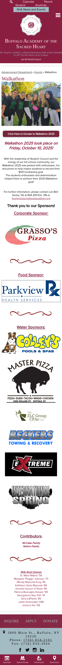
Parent (48, 1)
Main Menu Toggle (58, 15)
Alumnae (41, 5)
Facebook (20, 650)
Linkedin (42, 650)
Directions (54, 660)
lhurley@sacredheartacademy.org (31, 198)
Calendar (28, 1)
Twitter (27, 650)
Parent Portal (22, 660)
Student (20, 5)
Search (11, 1)
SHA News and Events (31, 9)
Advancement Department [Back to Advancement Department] (16, 72)
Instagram (35, 650)
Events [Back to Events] (38, 72)
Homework (39, 660)
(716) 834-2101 (38, 640)
